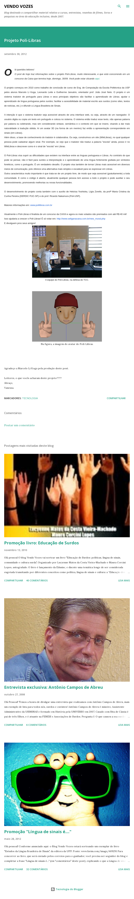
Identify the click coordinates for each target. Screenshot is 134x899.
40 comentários (37, 580)
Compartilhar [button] (116, 398)
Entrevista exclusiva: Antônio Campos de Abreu (53, 687)
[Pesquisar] (119, 6)
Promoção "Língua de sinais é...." (37, 831)
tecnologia (30, 398)
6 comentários (36, 724)
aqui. (97, 78)
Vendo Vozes (18, 6)
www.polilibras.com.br (41, 205)
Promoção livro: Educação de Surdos (41, 543)
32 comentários (37, 869)
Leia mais (124, 580)
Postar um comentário (19, 425)
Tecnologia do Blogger (67, 889)
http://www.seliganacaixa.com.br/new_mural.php (81, 218)
